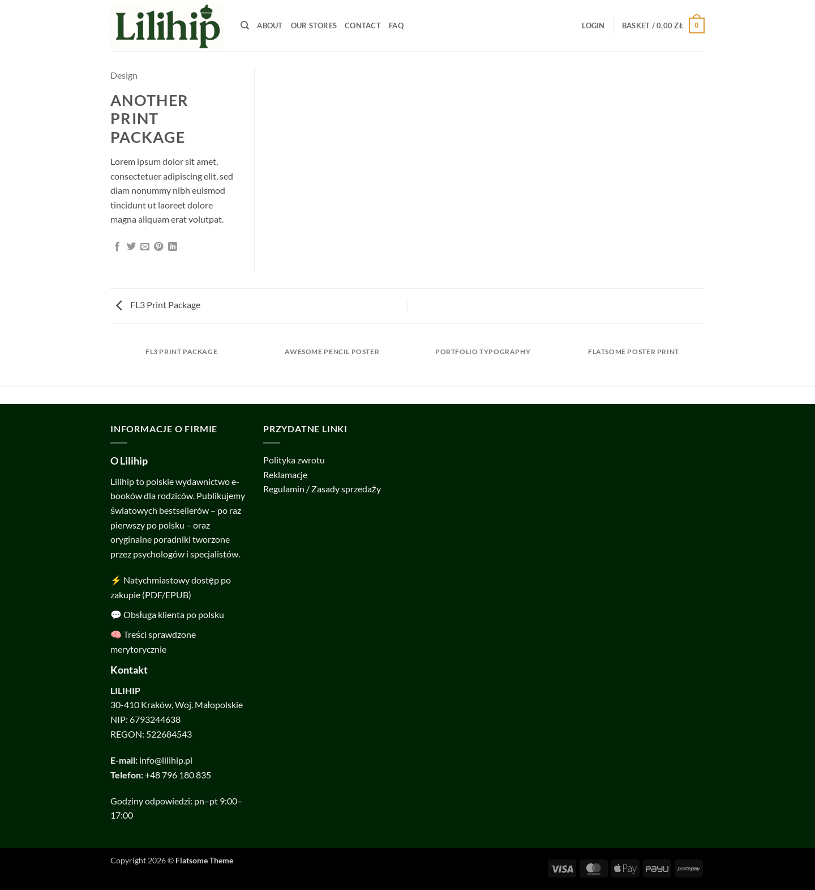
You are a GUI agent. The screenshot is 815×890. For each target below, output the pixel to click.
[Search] (245, 25)
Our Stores (314, 25)
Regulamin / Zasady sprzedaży (322, 488)
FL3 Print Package (158, 304)
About (269, 25)
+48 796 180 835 (178, 774)
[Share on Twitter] (131, 247)
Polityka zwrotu (294, 459)
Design (124, 75)
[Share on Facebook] (117, 247)
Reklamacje (285, 474)
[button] (593, 25)
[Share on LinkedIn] (172, 247)
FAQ (396, 25)
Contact (363, 25)
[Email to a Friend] (144, 247)
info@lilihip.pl (165, 760)
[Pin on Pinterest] (158, 247)
